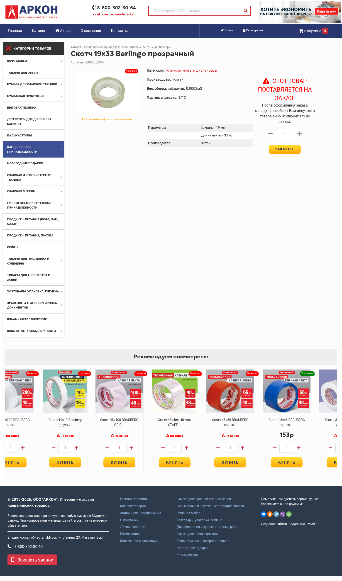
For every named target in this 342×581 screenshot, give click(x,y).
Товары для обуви (22, 72)
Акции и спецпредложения (140, 518)
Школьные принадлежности (31, 331)
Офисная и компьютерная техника (202, 545)
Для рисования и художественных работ (207, 531)
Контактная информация (139, 545)
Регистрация (130, 538)
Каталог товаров (133, 511)
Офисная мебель (21, 191)
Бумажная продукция (25, 96)
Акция (63, 31)
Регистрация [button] (253, 30)
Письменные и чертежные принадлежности (210, 511)
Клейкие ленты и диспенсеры (150, 47)
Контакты (119, 31)
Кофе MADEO (17, 61)
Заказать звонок (32, 564)
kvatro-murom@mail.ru (114, 14)
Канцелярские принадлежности (105, 47)
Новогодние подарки (25, 163)
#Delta (313, 528)
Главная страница (134, 504)
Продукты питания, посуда (30, 235)
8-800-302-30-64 (116, 8)
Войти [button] (227, 30)
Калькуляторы (19, 135)
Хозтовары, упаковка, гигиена (33, 291)
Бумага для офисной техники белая (203, 504)
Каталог (39, 31)
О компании (91, 31)
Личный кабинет (133, 531)
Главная (15, 31)
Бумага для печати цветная (197, 538)
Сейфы (12, 247)
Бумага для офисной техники (32, 84)
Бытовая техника (21, 107)
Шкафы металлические (26, 319)
